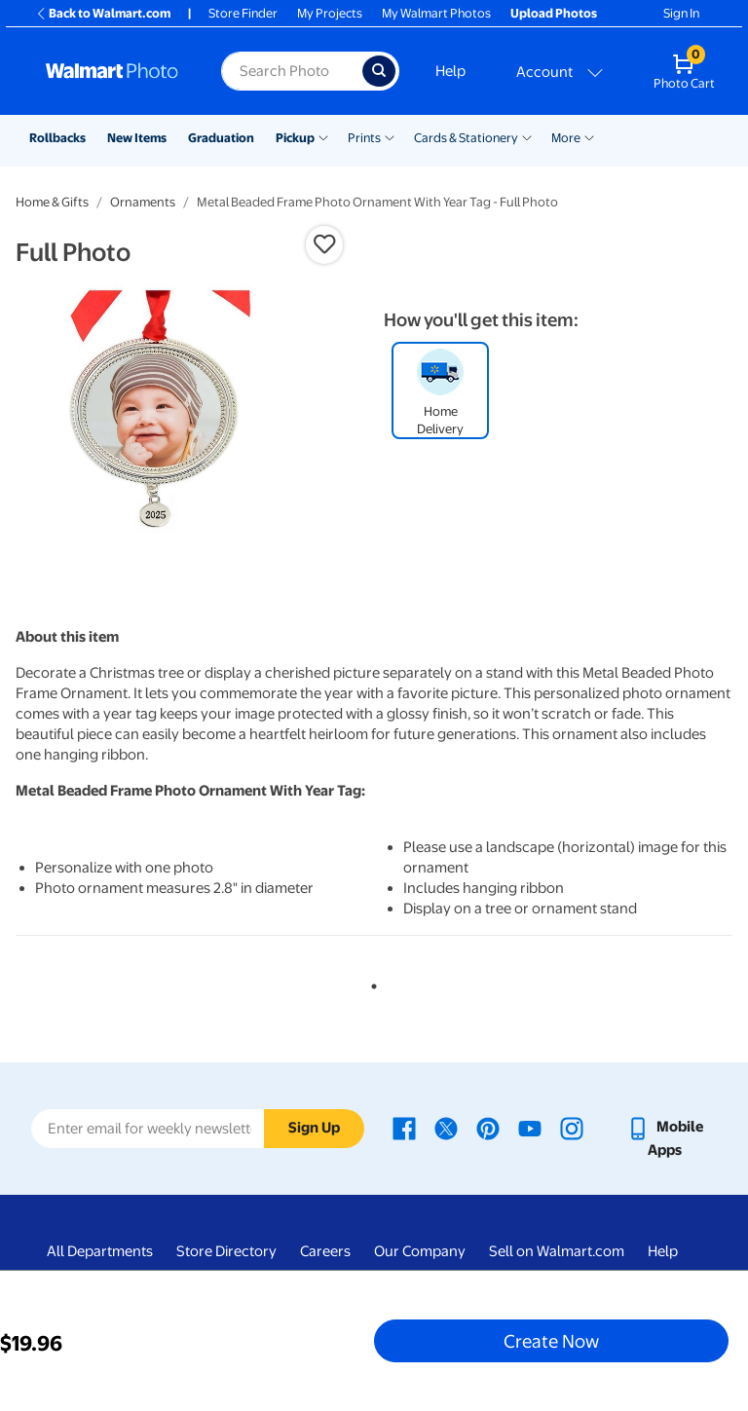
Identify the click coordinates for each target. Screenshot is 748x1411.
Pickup (295, 137)
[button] (324, 244)
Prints (364, 137)
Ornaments (142, 202)
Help (450, 71)
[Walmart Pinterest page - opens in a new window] (488, 1126)
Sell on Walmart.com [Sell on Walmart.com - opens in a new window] (556, 1251)
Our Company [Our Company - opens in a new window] (420, 1251)
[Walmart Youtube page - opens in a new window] (530, 1126)
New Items (137, 137)
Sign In (681, 13)
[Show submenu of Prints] (389, 136)
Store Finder (243, 13)
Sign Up (314, 1127)
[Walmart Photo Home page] (112, 71)
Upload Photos (553, 13)
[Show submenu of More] (589, 136)
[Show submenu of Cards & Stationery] (527, 136)
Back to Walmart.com (102, 13)
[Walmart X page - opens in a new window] (446, 1126)
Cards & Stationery (466, 137)
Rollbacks (57, 137)
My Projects (329, 13)
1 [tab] (370, 982)
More (565, 137)
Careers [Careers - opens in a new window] (325, 1251)
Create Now (551, 1341)
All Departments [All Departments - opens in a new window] (100, 1251)
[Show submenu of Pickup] (323, 136)
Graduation (221, 137)
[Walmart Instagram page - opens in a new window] (571, 1126)
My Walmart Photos (436, 13)
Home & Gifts (52, 202)
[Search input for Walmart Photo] (291, 71)
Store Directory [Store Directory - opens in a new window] (226, 1251)
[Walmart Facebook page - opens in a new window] (404, 1126)
